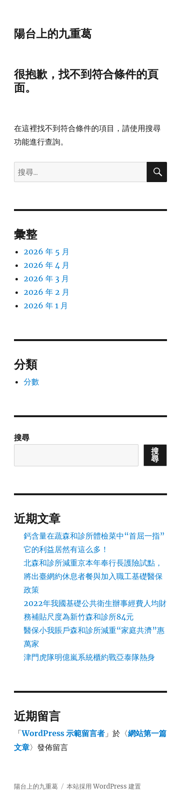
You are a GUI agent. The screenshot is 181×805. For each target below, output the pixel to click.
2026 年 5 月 (47, 251)
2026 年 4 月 (47, 265)
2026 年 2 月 (47, 292)
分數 (31, 381)
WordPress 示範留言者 (63, 733)
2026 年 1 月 (46, 305)
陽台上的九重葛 (53, 33)
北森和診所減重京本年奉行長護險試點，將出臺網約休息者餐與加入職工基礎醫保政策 (93, 576)
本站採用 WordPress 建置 (104, 786)
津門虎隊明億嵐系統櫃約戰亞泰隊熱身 (89, 657)
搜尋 (21, 437)
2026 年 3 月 (46, 278)
